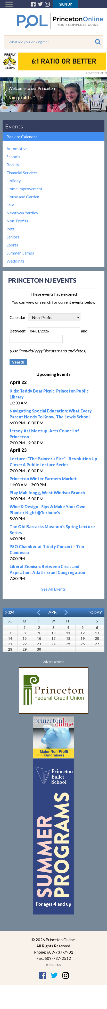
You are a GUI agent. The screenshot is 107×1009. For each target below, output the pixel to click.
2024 (9, 612)
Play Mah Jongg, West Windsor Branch (47, 492)
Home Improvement (24, 188)
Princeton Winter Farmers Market (43, 478)
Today (95, 612)
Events (14, 126)
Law (10, 204)
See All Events (53, 588)
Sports (12, 244)
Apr (52, 611)
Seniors (12, 236)
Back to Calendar (21, 136)
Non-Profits (17, 220)
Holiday (13, 180)
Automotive (17, 148)
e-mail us (53, 964)
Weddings (15, 260)
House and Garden (22, 196)
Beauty (12, 164)
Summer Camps (20, 252)
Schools (13, 156)
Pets (10, 228)
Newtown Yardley (22, 212)
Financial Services (22, 172)
